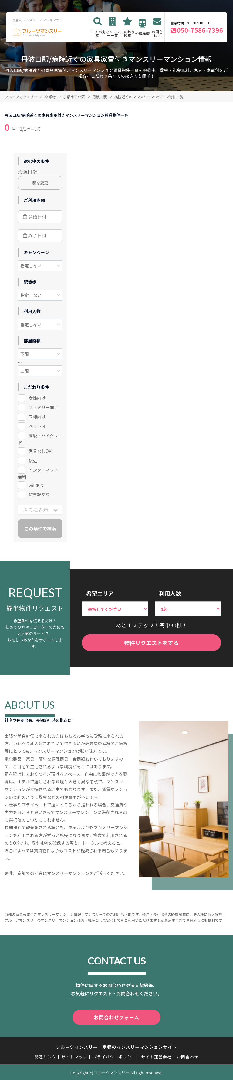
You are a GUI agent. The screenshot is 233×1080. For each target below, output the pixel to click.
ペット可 (37, 426)
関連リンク (45, 1056)
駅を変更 (40, 183)
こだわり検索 (127, 33)
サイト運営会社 (156, 1056)
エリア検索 (97, 33)
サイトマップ (75, 1056)
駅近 (33, 460)
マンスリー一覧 (112, 33)
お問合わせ (157, 33)
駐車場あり (39, 494)
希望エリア (99, 593)
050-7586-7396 (200, 30)
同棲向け (37, 417)
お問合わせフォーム (116, 1017)
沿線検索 (142, 33)
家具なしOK (40, 451)
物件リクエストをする (151, 643)
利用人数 (170, 593)
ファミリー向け (43, 407)
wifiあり (36, 485)
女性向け (37, 398)
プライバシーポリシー (114, 1056)
